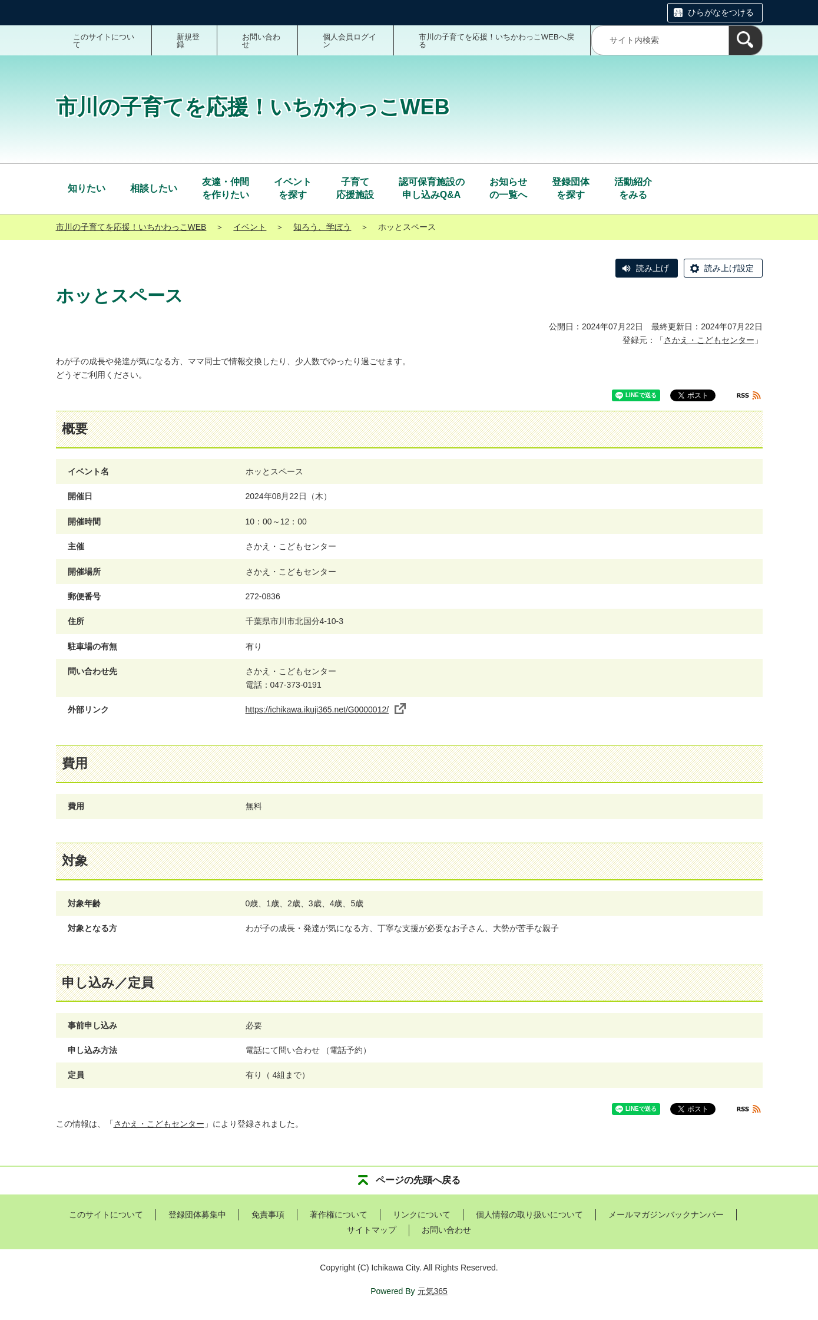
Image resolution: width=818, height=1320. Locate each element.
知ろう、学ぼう (322, 227)
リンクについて (422, 1214)
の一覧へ (508, 188)
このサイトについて (103, 40)
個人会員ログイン (349, 40)
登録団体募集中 (197, 1214)
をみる (633, 188)
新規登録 (188, 40)
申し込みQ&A (432, 188)
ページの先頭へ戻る (418, 1180)
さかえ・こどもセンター (709, 340)
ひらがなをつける (721, 12)
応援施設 (355, 188)
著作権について (338, 1214)
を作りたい (225, 188)
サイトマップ (371, 1230)
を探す (293, 188)
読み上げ (652, 268)
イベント (249, 227)
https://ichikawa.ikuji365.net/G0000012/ (326, 709)
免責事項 (267, 1214)
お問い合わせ (261, 40)
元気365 (433, 1291)
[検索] (745, 40)
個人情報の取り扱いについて (529, 1214)
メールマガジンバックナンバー (666, 1214)
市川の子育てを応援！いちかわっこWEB (131, 227)
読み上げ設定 (729, 268)
